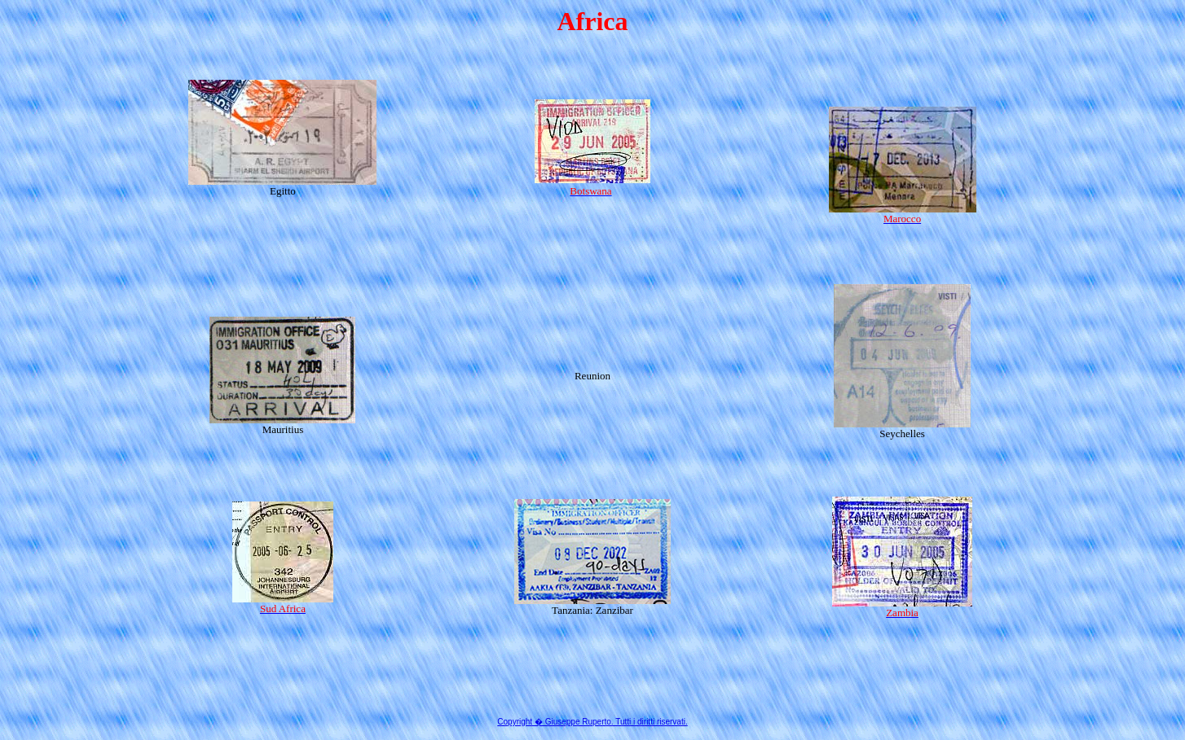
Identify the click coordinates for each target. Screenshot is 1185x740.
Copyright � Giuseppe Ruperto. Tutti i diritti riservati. (592, 721)
